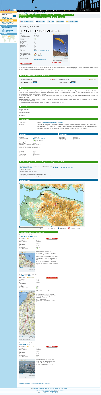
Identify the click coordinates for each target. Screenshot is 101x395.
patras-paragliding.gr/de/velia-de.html (53, 122)
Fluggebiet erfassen (7, 27)
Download (61, 17)
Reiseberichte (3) (46, 14)
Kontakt (54, 392)
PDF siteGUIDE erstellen (27, 21)
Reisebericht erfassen (7, 30)
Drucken (51, 21)
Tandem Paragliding (49, 388)
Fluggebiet (23, 14)
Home (20, 13)
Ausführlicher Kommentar (65, 84)
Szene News (58, 388)
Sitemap (58, 392)
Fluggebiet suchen (40, 390)
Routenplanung (46, 17)
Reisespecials (53, 391)
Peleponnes (49, 13)
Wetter (54, 17)
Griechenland (41, 13)
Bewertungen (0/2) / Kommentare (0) (63, 14)
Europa (34, 13)
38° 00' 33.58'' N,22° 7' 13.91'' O (41, 50)
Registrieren (5, 17)
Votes (36, 55)
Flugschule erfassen (7, 29)
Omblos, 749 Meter (24, 344)
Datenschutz (42, 392)
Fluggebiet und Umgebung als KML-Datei (63, 167)
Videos (37, 14)
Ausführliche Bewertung (26, 84)
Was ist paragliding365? (8, 22)
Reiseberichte (46, 391)
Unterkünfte (36, 17)
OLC (29, 17)
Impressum (48, 392)
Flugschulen (41, 388)
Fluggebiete (27, 13)
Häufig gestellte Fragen (7, 23)
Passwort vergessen (7, 18)
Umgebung (23, 17)
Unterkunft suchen (59, 390)
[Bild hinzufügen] (56, 62)
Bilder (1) (30, 14)
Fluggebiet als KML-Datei (26, 167)
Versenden (61, 21)
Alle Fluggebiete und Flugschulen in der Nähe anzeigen (34, 383)
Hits (42, 55)
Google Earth (41, 21)
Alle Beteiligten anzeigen (40, 59)
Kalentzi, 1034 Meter (25, 275)
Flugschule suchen (49, 390)
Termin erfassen (6, 31)
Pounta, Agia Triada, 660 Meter (28, 236)
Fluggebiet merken (73, 21)
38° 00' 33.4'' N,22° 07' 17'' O (40, 138)
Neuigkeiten (64, 388)
